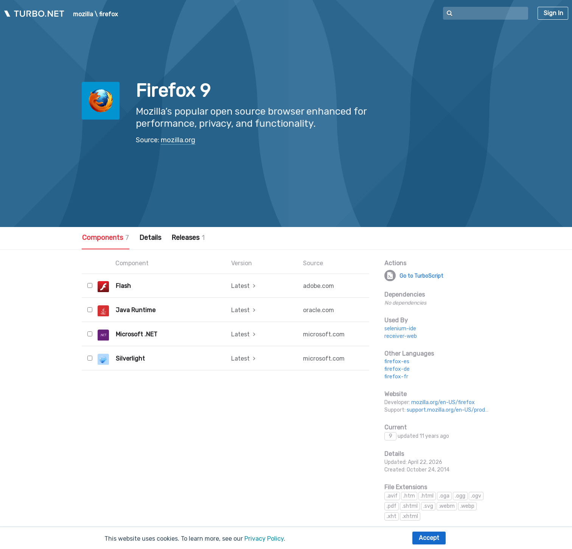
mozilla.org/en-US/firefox (443, 402)
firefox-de (397, 369)
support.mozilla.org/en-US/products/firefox (461, 410)
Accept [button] (429, 537)
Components (105, 237)
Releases (188, 237)
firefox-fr (396, 376)
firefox (108, 14)
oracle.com (318, 310)
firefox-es (396, 361)
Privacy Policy (264, 538)
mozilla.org (178, 140)
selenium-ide (400, 328)
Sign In (553, 13)
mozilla (83, 14)
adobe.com (318, 285)
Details (150, 237)
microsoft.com (324, 334)
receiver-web (400, 336)
